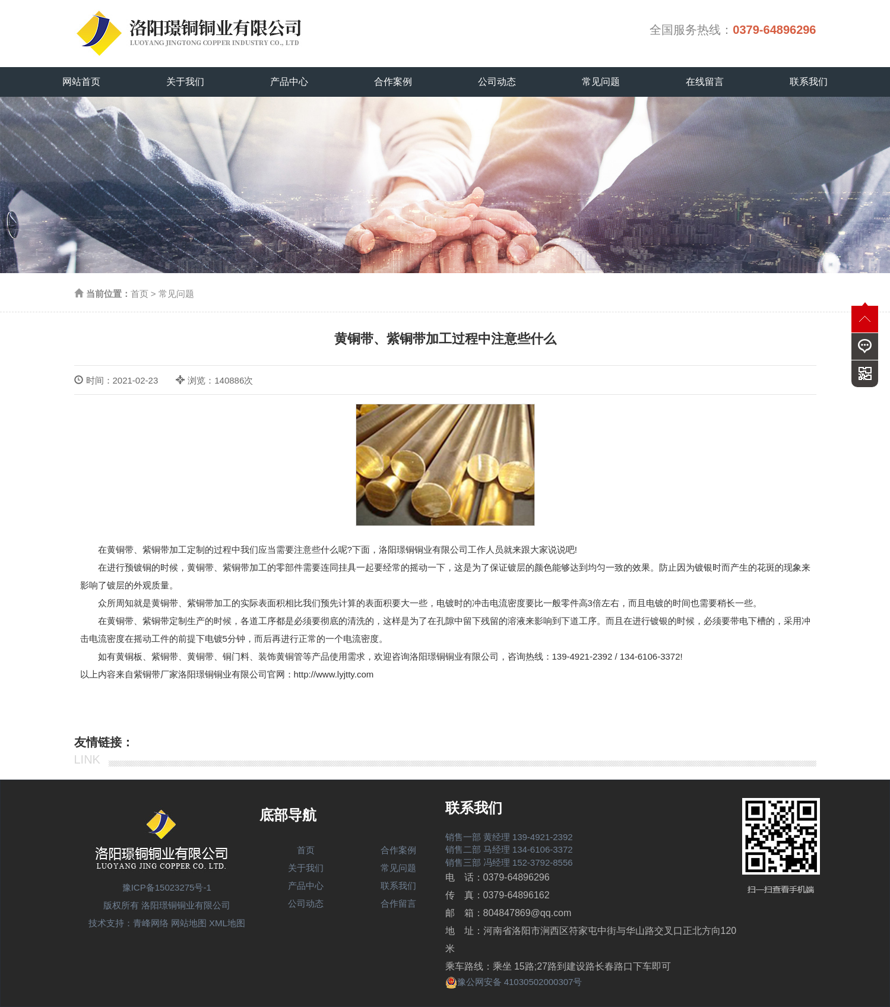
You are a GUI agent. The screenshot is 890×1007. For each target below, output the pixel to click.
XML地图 (227, 923)
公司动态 (497, 82)
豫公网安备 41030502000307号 (513, 982)
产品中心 (289, 82)
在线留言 (705, 82)
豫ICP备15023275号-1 (166, 887)
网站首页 (81, 82)
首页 (139, 294)
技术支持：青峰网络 (128, 923)
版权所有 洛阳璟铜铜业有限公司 (166, 905)
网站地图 (189, 923)
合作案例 (393, 82)
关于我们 (185, 82)
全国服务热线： (733, 29)
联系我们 (809, 82)
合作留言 (398, 903)
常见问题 (601, 82)
